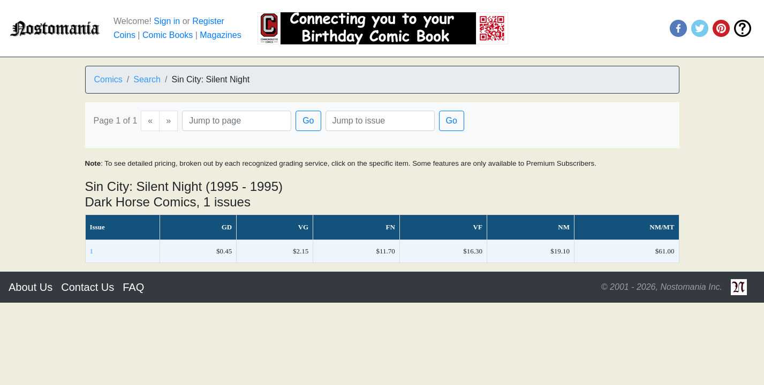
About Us (30, 287)
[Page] (236, 121)
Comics (108, 79)
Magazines (220, 35)
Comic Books (167, 35)
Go (308, 120)
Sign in (167, 21)
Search (147, 79)
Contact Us (87, 287)
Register (208, 21)
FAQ (133, 287)
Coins (124, 35)
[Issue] (380, 121)
